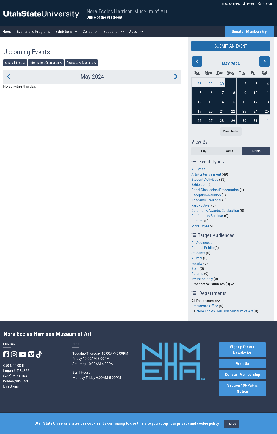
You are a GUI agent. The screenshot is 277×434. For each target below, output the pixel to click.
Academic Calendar (206, 200)
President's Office (204, 306)
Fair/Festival (200, 205)
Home (7, 31)
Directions (11, 386)
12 (199, 102)
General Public (202, 248)
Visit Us (242, 363)
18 (267, 102)
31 (256, 121)
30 (222, 84)
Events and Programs (33, 31)
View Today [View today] (231, 131)
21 (222, 111)
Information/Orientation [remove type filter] (46, 62)
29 (211, 84)
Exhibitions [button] (66, 31)
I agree (231, 423)
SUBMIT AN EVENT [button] (230, 46)
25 (267, 111)
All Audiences (201, 243)
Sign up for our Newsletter (242, 350)
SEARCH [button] (265, 3)
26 (199, 121)
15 (233, 102)
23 (244, 111)
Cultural (197, 221)
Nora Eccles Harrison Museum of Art (127, 11)
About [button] (136, 31)
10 (256, 93)
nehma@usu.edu (16, 381)
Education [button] (114, 31)
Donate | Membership (249, 31)
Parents (197, 274)
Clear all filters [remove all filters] (15, 62)
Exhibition (198, 185)
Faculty (196, 263)
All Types (198, 169)
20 (211, 111)
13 (211, 102)
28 (199, 84)
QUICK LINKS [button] (230, 3)
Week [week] (229, 151)
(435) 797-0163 (15, 376)
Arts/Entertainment (206, 174)
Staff (195, 268)
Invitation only (202, 279)
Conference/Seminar (207, 216)
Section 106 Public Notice (242, 388)
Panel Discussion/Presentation (215, 190)
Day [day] (203, 151)
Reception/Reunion (206, 195)
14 (222, 102)
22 (233, 111)
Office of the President (104, 17)
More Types (200, 226)
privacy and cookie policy (198, 423)
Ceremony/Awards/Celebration (215, 211)
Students (198, 253)
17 (256, 102)
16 (244, 102)
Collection (90, 31)
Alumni (196, 258)
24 (256, 111)
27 (211, 121)
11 (267, 93)
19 (199, 111)
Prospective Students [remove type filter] (81, 62)
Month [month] (256, 151)
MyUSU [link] (249, 3)
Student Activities (204, 179)
